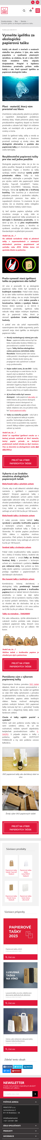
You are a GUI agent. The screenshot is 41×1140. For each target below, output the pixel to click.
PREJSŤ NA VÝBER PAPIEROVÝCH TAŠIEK (20, 461)
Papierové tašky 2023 (14, 949)
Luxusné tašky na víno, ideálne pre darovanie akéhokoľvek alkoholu (18, 994)
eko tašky (31, 397)
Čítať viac (10, 957)
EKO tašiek (34, 684)
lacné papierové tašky (18, 410)
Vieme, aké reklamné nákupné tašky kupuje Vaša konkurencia (19, 1040)
